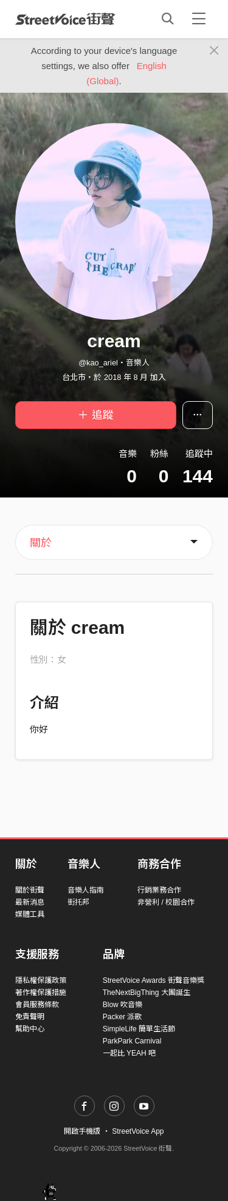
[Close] (214, 51)
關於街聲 (29, 890)
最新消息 (29, 902)
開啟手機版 (82, 1131)
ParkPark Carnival (132, 1041)
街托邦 (78, 902)
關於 (41, 543)
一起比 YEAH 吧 (129, 1053)
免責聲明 (29, 1017)
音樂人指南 (85, 890)
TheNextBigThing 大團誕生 (146, 992)
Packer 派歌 (122, 1017)
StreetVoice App (138, 1131)
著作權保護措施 (40, 992)
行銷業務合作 (159, 890)
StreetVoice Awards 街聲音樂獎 (153, 980)
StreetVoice (65, 19)
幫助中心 (29, 1029)
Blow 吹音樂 (122, 1004)
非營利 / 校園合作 (166, 902)
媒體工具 (29, 914)
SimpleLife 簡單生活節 (139, 1029)
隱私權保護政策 (40, 980)
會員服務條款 (37, 1004)
